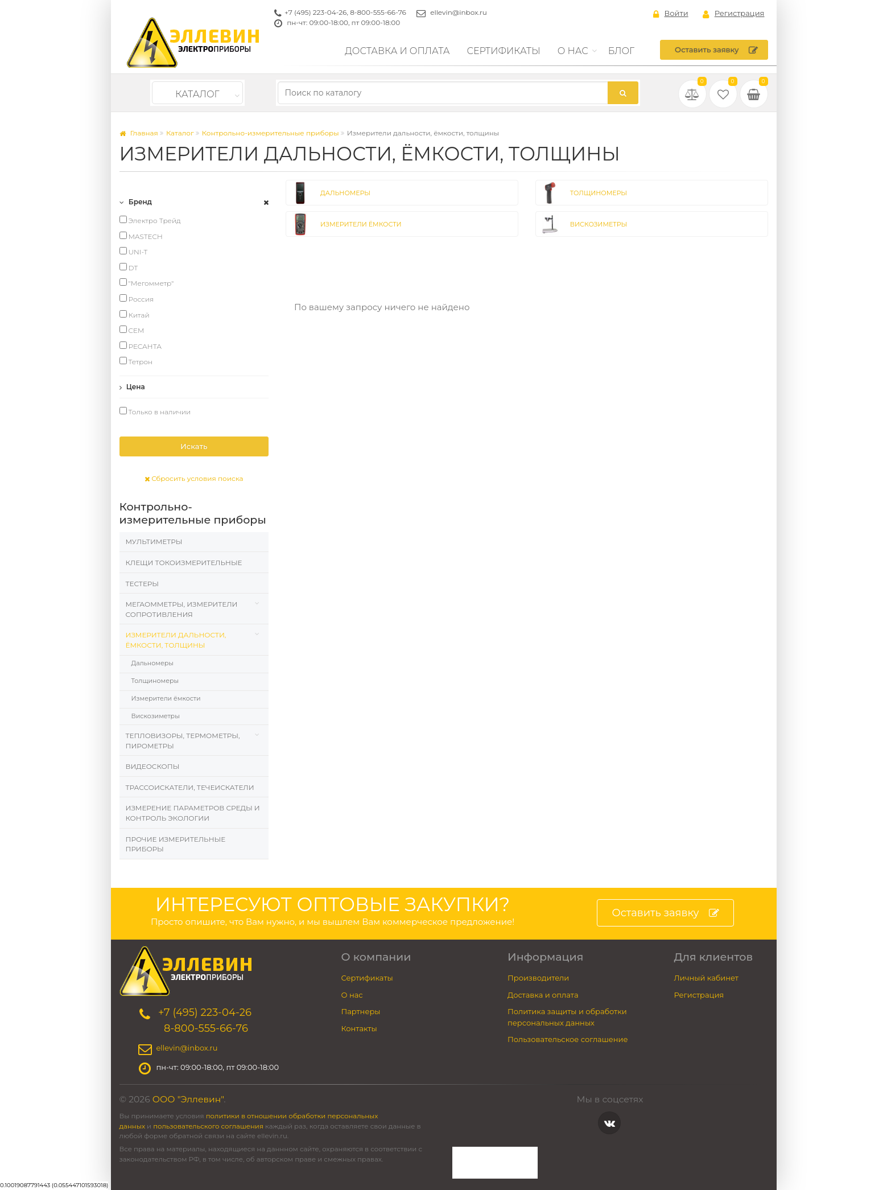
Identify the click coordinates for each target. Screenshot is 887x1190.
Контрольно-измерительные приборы (270, 133)
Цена (132, 386)
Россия (136, 298)
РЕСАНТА (140, 346)
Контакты (359, 1028)
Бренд (135, 201)
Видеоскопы (153, 766)
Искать (193, 446)
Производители (538, 977)
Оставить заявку (716, 50)
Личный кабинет (706, 977)
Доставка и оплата (397, 51)
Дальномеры (152, 663)
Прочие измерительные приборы (176, 844)
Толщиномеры (155, 681)
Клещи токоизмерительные (184, 562)
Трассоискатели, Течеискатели (190, 787)
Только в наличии (155, 411)
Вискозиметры (155, 716)
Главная (138, 133)
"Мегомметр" (146, 282)
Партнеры (361, 1011)
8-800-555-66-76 (378, 12)
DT (128, 267)
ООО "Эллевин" (188, 1099)
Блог (621, 51)
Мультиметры (154, 541)
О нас (573, 51)
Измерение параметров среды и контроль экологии (193, 813)
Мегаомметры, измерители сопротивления (182, 609)
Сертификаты (504, 51)
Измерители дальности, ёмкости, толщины (176, 640)
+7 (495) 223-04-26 (315, 12)
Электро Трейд (150, 220)
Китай (134, 314)
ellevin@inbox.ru (458, 12)
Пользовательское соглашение (568, 1039)
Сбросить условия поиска (194, 478)
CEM (132, 330)
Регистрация (734, 14)
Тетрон (136, 361)
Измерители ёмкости (166, 698)
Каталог (197, 94)
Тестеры (142, 583)
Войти (670, 14)
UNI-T (133, 251)
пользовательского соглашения (208, 1126)
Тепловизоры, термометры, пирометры (183, 740)
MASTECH (141, 236)
